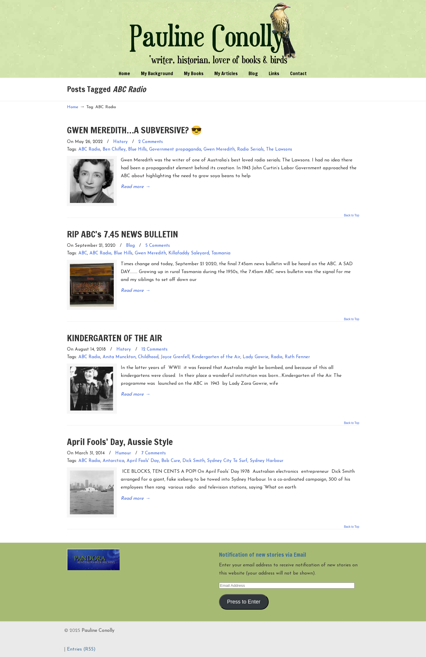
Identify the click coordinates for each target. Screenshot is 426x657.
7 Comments (154, 453)
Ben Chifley (114, 149)
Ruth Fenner (297, 357)
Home (72, 107)
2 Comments (150, 142)
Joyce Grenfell (175, 357)
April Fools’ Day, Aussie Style (120, 441)
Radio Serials (250, 149)
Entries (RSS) (81, 649)
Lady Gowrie (255, 357)
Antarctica (113, 461)
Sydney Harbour (266, 461)
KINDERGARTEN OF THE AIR (114, 338)
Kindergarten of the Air (216, 357)
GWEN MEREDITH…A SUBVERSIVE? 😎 (134, 130)
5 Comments (157, 246)
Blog (130, 246)
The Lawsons (279, 149)
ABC (82, 253)
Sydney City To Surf (227, 461)
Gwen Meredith (219, 149)
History (120, 142)
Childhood (148, 357)
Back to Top (351, 215)
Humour (123, 453)
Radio (276, 357)
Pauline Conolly (213, 34)
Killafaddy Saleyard (188, 253)
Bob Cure (170, 461)
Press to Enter (243, 602)
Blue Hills (137, 149)
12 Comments (155, 349)
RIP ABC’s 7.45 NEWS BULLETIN (122, 234)
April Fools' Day (143, 461)
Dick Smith (193, 461)
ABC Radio (89, 149)
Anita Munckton (119, 357)
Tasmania (220, 253)
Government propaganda (175, 149)
